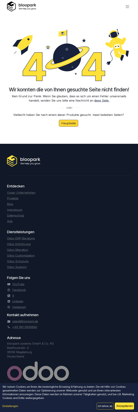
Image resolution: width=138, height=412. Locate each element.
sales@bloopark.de (25, 321)
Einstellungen (10, 406)
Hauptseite (68, 123)
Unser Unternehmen (21, 192)
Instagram (19, 307)
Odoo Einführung (19, 244)
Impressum (14, 210)
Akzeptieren (124, 406)
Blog (10, 204)
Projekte (12, 198)
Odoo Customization (20, 255)
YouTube (18, 284)
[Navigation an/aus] (127, 6)
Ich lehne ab (105, 406)
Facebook (19, 290)
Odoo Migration (17, 250)
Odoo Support (17, 267)
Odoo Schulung (17, 261)
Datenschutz (15, 215)
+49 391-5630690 (24, 327)
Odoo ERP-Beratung (21, 238)
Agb (10, 221)
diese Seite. (101, 100)
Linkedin (17, 301)
